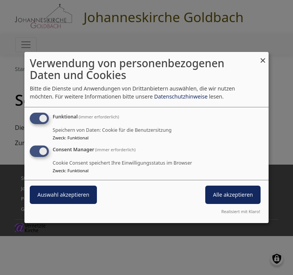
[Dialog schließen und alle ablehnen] (263, 56)
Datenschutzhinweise (181, 96)
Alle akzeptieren (233, 194)
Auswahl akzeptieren (63, 194)
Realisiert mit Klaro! (240, 211)
